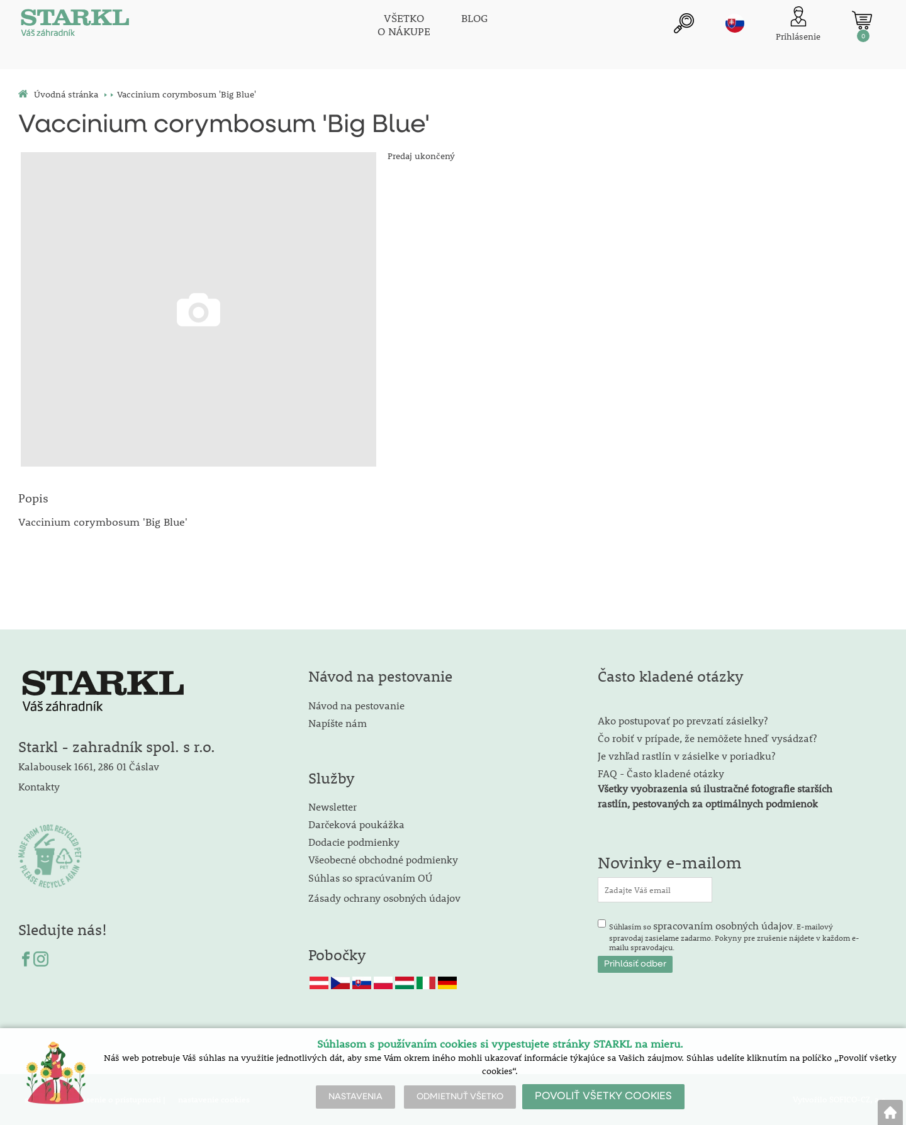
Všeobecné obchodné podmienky (383, 859)
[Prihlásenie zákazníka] (798, 24)
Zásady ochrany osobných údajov (385, 897)
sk (734, 23)
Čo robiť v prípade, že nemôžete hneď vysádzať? (707, 738)
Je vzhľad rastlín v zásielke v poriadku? (686, 755)
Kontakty (39, 786)
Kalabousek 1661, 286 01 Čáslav (88, 766)
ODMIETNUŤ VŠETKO (460, 1096)
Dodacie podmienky (354, 841)
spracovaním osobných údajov (723, 925)
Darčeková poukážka (356, 824)
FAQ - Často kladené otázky (661, 773)
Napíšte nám (337, 722)
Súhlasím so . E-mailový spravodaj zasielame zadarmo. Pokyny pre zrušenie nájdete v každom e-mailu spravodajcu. (734, 936)
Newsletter (332, 806)
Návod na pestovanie (356, 705)
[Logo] (74, 25)
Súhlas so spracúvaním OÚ (370, 877)
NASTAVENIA (355, 1096)
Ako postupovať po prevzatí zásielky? (683, 720)
